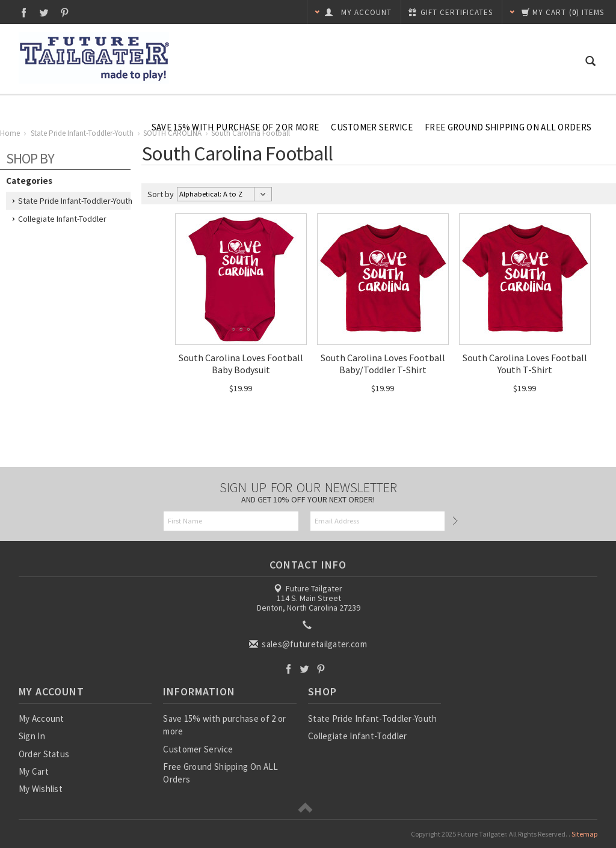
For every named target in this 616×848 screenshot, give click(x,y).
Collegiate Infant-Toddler (62, 218)
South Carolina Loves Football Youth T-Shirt (525, 364)
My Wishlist (41, 789)
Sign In (32, 736)
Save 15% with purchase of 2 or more (235, 127)
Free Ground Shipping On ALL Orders (508, 127)
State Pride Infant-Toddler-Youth (75, 200)
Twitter (44, 12)
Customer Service (372, 127)
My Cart (34, 771)
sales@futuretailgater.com (309, 644)
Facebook (24, 12)
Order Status (44, 754)
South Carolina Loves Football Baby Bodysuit (241, 364)
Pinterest (65, 12)
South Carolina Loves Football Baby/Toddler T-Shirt (383, 364)
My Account (41, 718)
